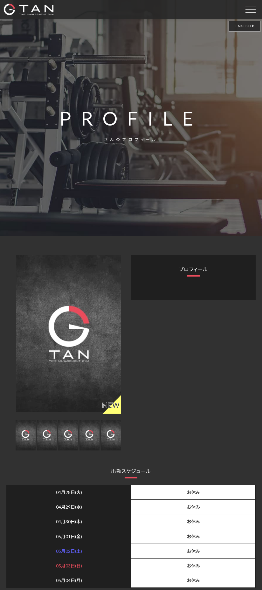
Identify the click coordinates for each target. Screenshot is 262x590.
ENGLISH (245, 26)
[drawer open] (250, 8)
